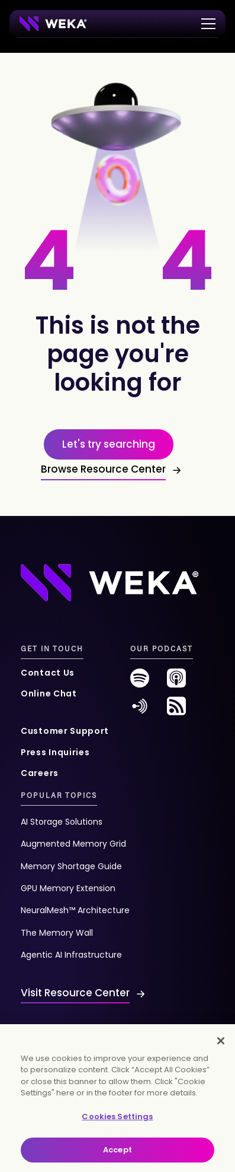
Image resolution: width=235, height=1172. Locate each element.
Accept (117, 1149)
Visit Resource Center (75, 993)
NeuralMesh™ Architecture (75, 910)
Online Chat (49, 693)
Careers (40, 773)
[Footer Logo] (109, 582)
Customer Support (65, 731)
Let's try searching (108, 444)
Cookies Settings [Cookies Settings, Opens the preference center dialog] (117, 1116)
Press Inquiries (55, 752)
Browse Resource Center (103, 469)
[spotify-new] (139, 682)
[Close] (221, 1041)
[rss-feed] (176, 710)
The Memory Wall (57, 933)
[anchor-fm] (139, 710)
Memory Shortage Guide (71, 866)
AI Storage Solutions (61, 822)
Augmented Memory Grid (73, 844)
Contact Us (48, 673)
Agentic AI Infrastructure (71, 955)
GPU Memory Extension (68, 888)
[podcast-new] (176, 682)
